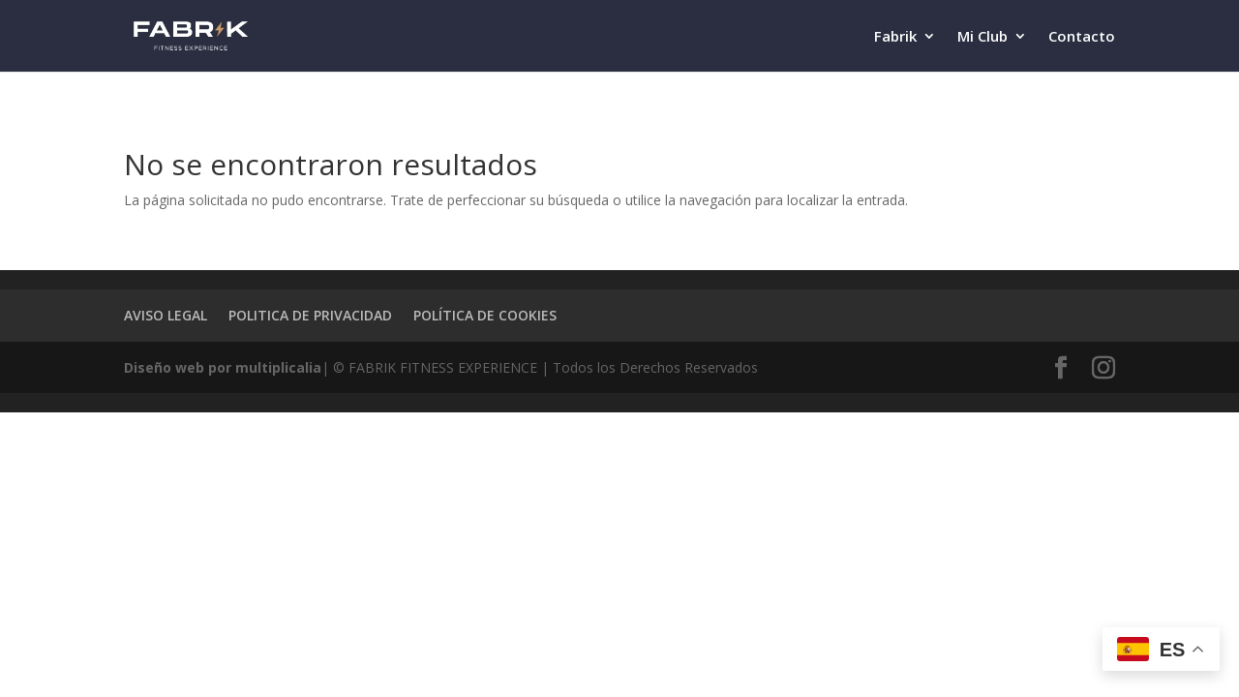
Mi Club (982, 37)
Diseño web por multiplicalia (222, 367)
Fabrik (895, 37)
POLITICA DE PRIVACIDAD (310, 315)
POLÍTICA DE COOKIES (485, 315)
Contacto (1081, 37)
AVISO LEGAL (165, 315)
